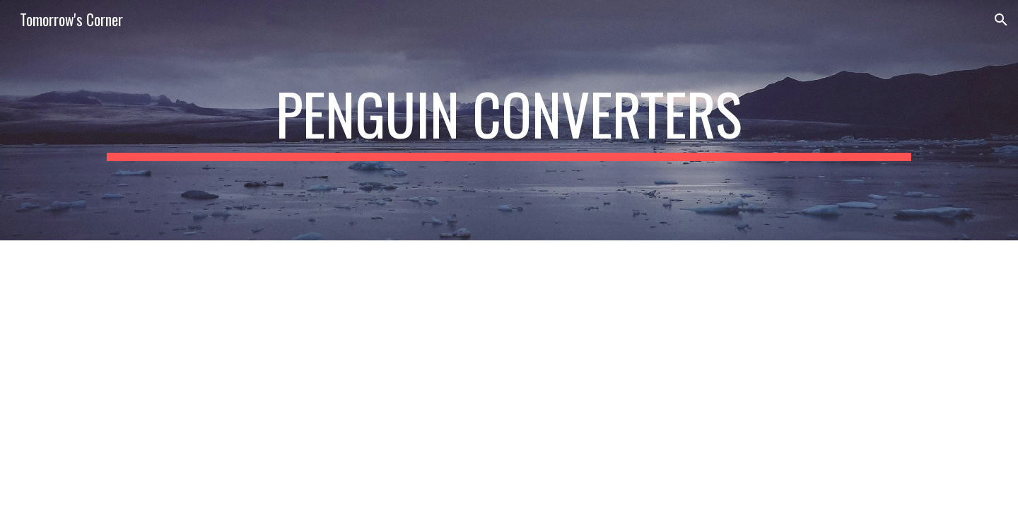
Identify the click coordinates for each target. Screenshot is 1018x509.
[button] (1001, 20)
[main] (509, 120)
